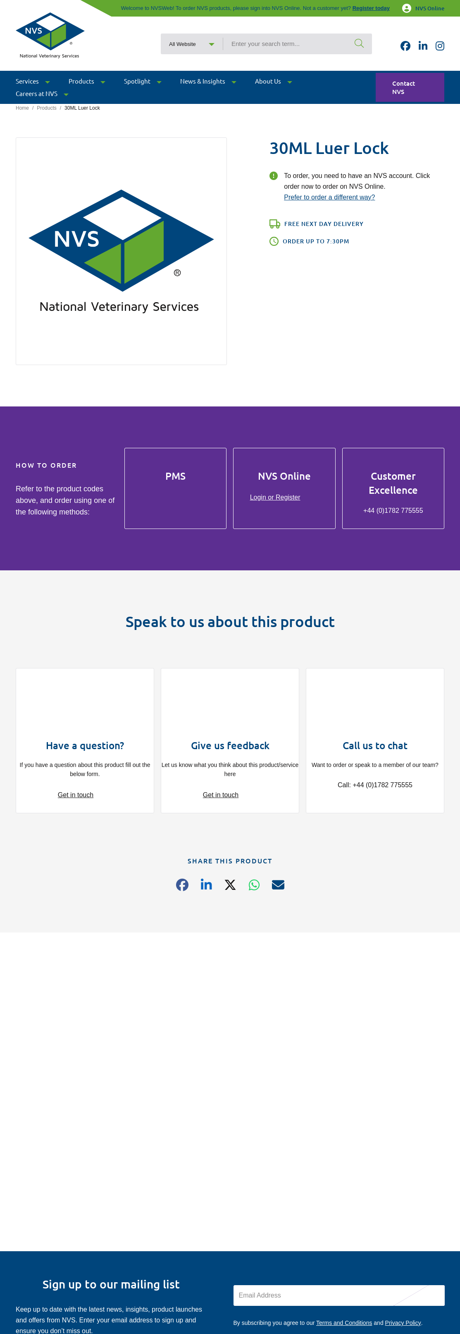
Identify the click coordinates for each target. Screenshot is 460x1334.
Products (46, 108)
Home (22, 108)
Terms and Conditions (344, 1323)
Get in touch (75, 794)
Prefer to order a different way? (329, 197)
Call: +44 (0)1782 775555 (375, 784)
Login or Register (275, 497)
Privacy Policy (403, 1323)
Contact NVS (403, 87)
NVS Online (423, 8)
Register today (371, 8)
